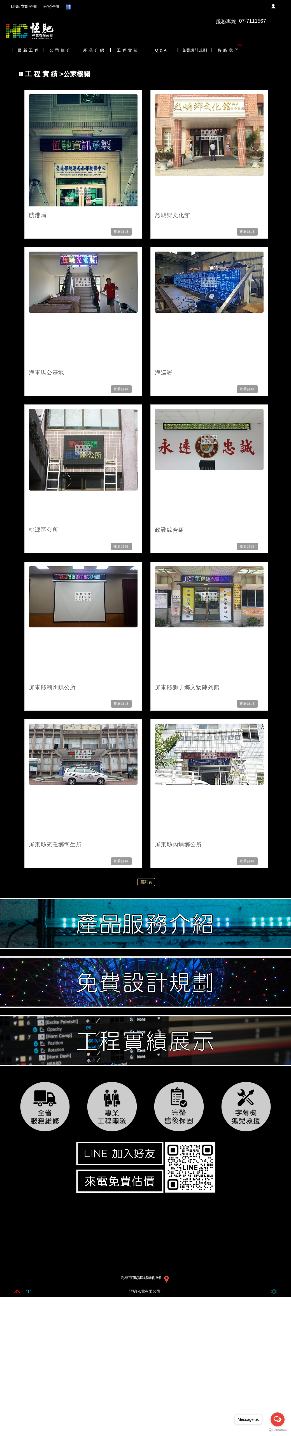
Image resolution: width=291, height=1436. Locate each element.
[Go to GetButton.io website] (278, 1430)
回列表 (146, 882)
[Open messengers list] (278, 1419)
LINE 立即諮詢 (24, 6)
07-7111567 (252, 21)
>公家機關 (54, 74)
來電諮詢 (51, 6)
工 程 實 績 (42, 74)
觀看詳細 (121, 232)
